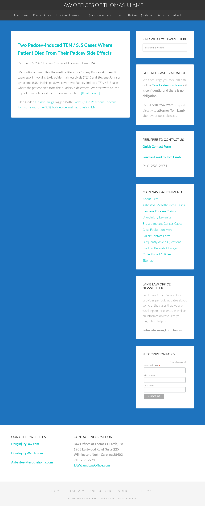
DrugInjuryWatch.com (27, 453)
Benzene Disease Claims (159, 211)
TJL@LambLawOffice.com (92, 465)
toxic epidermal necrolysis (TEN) (74, 107)
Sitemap (148, 260)
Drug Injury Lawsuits (157, 217)
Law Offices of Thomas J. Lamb (102, 5)
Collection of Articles (157, 254)
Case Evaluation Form (167, 85)
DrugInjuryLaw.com (25, 444)
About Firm (150, 199)
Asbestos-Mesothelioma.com (32, 462)
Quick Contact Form (157, 146)
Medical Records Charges (160, 248)
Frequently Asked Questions (162, 242)
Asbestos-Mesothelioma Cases (164, 205)
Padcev (78, 102)
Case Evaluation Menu (158, 230)
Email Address (152, 365)
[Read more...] (90, 93)
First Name (149, 375)
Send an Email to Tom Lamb (162, 157)
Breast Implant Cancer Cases (162, 223)
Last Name (149, 385)
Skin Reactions (94, 102)
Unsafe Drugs (44, 102)
